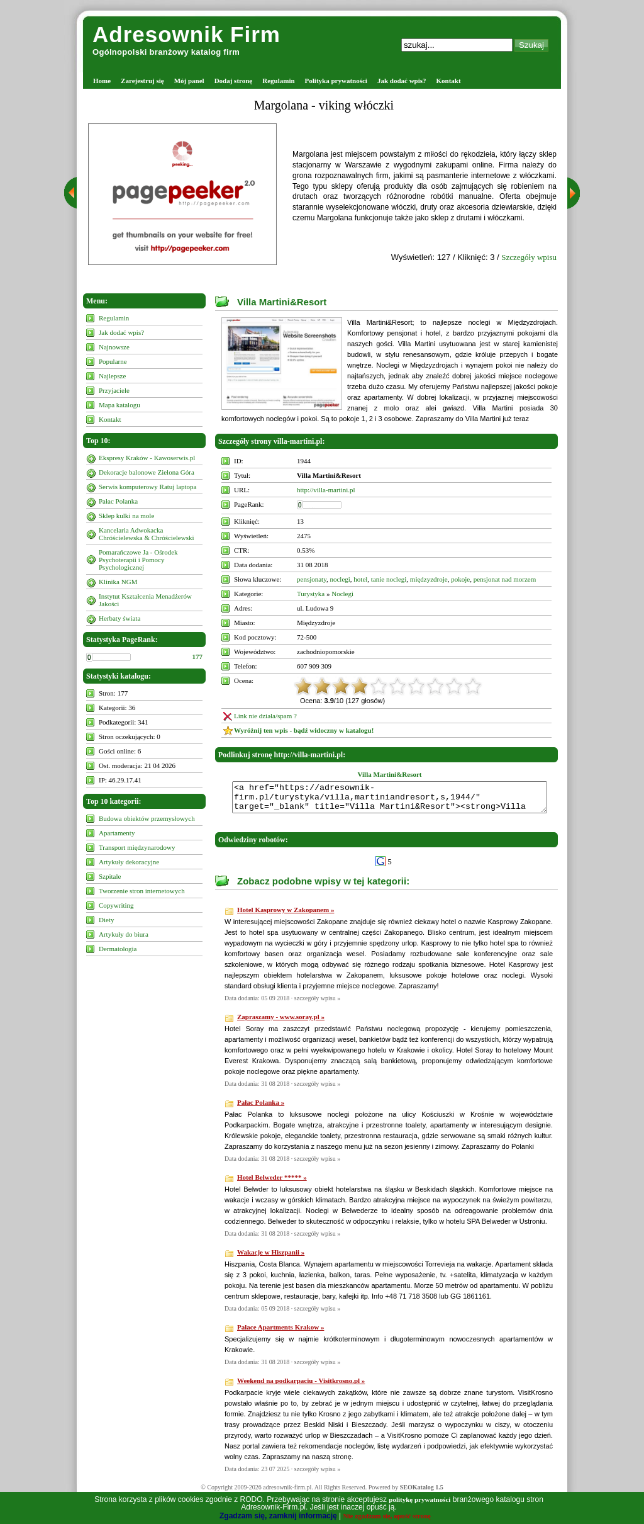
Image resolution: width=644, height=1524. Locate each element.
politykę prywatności (419, 1499)
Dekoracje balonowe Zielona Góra (146, 472)
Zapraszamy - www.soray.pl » (281, 1022)
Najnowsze (114, 347)
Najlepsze (112, 376)
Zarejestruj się (142, 80)
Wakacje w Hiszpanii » (270, 1258)
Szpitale (110, 876)
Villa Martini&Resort (281, 301)
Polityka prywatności (336, 80)
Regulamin (278, 80)
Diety (106, 919)
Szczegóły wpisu (529, 257)
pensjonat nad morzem (505, 579)
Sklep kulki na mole (126, 515)
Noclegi (342, 593)
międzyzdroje (429, 579)
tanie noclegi (389, 579)
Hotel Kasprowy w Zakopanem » (285, 915)
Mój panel (189, 80)
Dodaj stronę (233, 80)
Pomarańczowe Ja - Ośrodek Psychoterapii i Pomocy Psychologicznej (138, 559)
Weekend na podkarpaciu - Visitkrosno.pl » (301, 1386)
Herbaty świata (119, 618)
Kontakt (448, 80)
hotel (360, 579)
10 (473, 686)
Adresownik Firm (186, 34)
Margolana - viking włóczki (324, 105)
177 (197, 656)
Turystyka (311, 593)
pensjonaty (311, 579)
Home (102, 80)
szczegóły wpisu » (317, 1003)
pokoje (460, 579)
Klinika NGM (118, 581)
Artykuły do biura (123, 934)
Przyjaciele (114, 390)
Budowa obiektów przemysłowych (147, 818)
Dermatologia (117, 948)
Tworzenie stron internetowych (142, 891)
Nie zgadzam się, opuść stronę (387, 1516)
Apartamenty (117, 833)
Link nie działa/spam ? (265, 716)
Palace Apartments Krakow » (280, 1332)
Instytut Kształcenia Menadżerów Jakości (145, 599)
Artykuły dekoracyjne (129, 862)
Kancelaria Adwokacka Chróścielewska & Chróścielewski (146, 533)
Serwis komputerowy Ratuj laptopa (148, 486)
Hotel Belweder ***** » (272, 1183)
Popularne (113, 361)
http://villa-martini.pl (326, 490)
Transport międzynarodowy (137, 847)
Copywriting (116, 905)
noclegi (340, 579)
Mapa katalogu (119, 405)
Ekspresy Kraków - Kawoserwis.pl (147, 457)
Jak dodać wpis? (401, 80)
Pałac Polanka (118, 501)
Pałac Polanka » (260, 1108)
